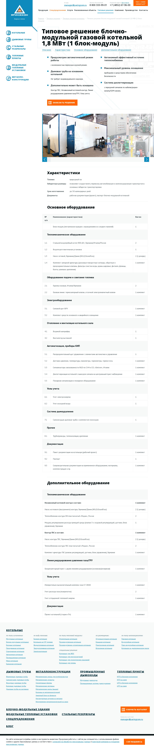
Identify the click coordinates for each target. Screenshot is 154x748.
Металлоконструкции (53, 671)
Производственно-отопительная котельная (75, 645)
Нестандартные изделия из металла (49, 698)
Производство (131, 10)
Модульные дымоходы (88, 680)
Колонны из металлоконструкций (48, 692)
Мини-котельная (12, 661)
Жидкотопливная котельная (44, 645)
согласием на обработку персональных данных (71, 742)
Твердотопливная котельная (44, 648)
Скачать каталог (134, 709)
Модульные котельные (14, 639)
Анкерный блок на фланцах (46, 695)
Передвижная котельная (15, 648)
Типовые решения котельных (73, 18)
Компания (119, 10)
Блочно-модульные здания (28, 709)
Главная (41, 18)
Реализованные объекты (85, 10)
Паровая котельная (129, 639)
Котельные (18, 32)
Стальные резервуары (19, 47)
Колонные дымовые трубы (16, 686)
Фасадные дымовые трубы (16, 683)
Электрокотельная (40, 651)
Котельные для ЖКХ (66, 654)
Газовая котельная (40, 639)
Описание (46, 49)
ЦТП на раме (122, 686)
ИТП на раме (122, 680)
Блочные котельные (13, 645)
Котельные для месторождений (71, 657)
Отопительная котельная (68, 639)
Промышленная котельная (16, 658)
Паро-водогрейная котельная (133, 645)
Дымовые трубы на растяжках (17, 689)
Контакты (143, 10)
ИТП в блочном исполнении (127, 677)
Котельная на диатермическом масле (135, 648)
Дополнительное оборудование (116, 49)
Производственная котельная (70, 642)
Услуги (70, 10)
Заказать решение (61, 102)
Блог (9, 726)
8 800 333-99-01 (98, 5)
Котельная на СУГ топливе (43, 642)
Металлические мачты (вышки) (47, 689)
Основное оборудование (85, 49)
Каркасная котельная (14, 664)
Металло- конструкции (20, 78)
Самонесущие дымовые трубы (17, 680)
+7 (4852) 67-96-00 (120, 5)
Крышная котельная (103, 642)
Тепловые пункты (17, 57)
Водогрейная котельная (130, 642)
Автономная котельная (14, 654)
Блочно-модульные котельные (17, 642)
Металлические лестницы (45, 686)
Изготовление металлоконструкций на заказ (52, 702)
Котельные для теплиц (67, 663)
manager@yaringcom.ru (75, 5)
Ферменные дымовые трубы (17, 677)
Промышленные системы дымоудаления (95, 683)
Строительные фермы (44, 683)
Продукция (43, 10)
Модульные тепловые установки (19, 68)
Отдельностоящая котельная (106, 639)
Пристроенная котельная (105, 645)
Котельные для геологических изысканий (74, 660)
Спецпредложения (57, 10)
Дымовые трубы (21, 39)
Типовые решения (105, 10)
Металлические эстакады (45, 680)
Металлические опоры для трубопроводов (52, 677)
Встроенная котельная (104, 648)
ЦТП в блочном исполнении (127, 683)
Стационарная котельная (15, 651)
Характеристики (62, 49)
